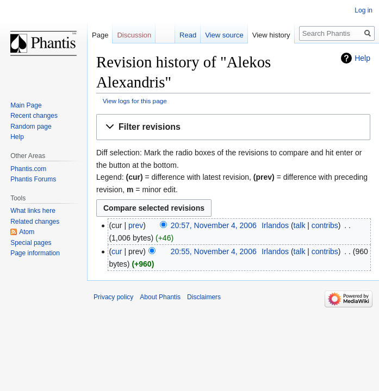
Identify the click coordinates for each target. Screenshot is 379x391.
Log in (363, 10)
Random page (30, 126)
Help (362, 58)
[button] (233, 127)
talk (300, 225)
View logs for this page (135, 100)
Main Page (25, 105)
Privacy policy (113, 297)
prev (135, 225)
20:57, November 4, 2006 (214, 225)
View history (271, 35)
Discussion (134, 35)
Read (187, 35)
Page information (35, 253)
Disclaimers (204, 297)
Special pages (30, 243)
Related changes (34, 221)
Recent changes (34, 115)
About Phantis (160, 297)
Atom (26, 232)
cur (116, 251)
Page (100, 35)
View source (224, 35)
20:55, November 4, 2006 (214, 251)
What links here (32, 211)
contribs (325, 225)
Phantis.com (28, 169)
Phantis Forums (33, 179)
